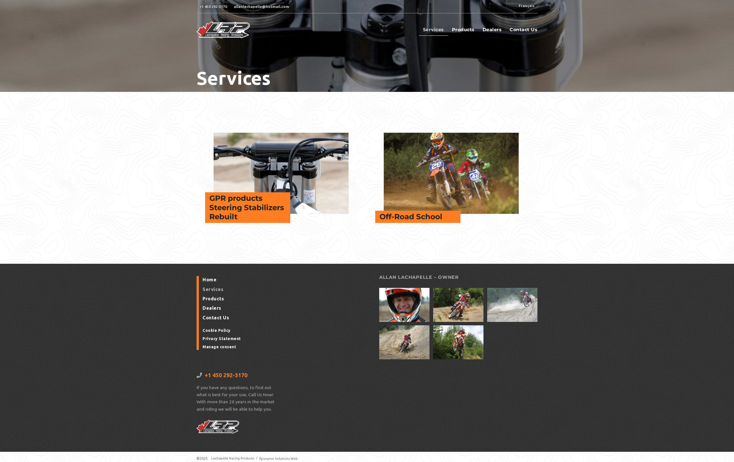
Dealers (492, 32)
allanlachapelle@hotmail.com (261, 7)
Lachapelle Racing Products (234, 458)
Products (463, 32)
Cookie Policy (216, 332)
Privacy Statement (221, 340)
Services (433, 32)
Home (209, 284)
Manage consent (219, 348)
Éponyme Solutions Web (282, 458)
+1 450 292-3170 (213, 7)
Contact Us (523, 32)
